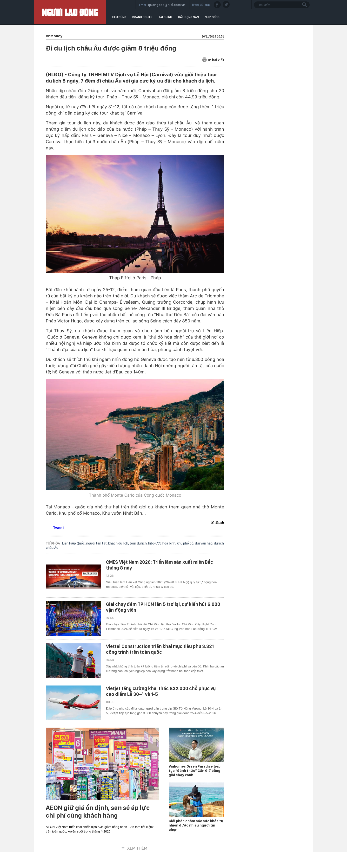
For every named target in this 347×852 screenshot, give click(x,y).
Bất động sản (188, 17)
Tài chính (165, 17)
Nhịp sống (212, 17)
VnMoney (54, 36)
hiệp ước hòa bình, (162, 543)
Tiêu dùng (119, 17)
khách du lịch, (119, 543)
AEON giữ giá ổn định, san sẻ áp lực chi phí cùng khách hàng (98, 811)
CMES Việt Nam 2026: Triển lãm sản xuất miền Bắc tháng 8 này (159, 565)
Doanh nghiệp (142, 17)
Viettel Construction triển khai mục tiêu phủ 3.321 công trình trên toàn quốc (160, 649)
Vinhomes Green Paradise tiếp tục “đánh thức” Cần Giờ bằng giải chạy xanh (194, 770)
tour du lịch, (139, 543)
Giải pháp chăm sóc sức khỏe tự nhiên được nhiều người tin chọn (196, 825)
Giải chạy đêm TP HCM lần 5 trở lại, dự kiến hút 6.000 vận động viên (163, 607)
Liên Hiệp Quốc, (74, 543)
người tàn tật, (97, 543)
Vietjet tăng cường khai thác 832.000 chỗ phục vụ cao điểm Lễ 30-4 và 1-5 (161, 691)
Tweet (58, 527)
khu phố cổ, (186, 543)
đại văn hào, (204, 543)
